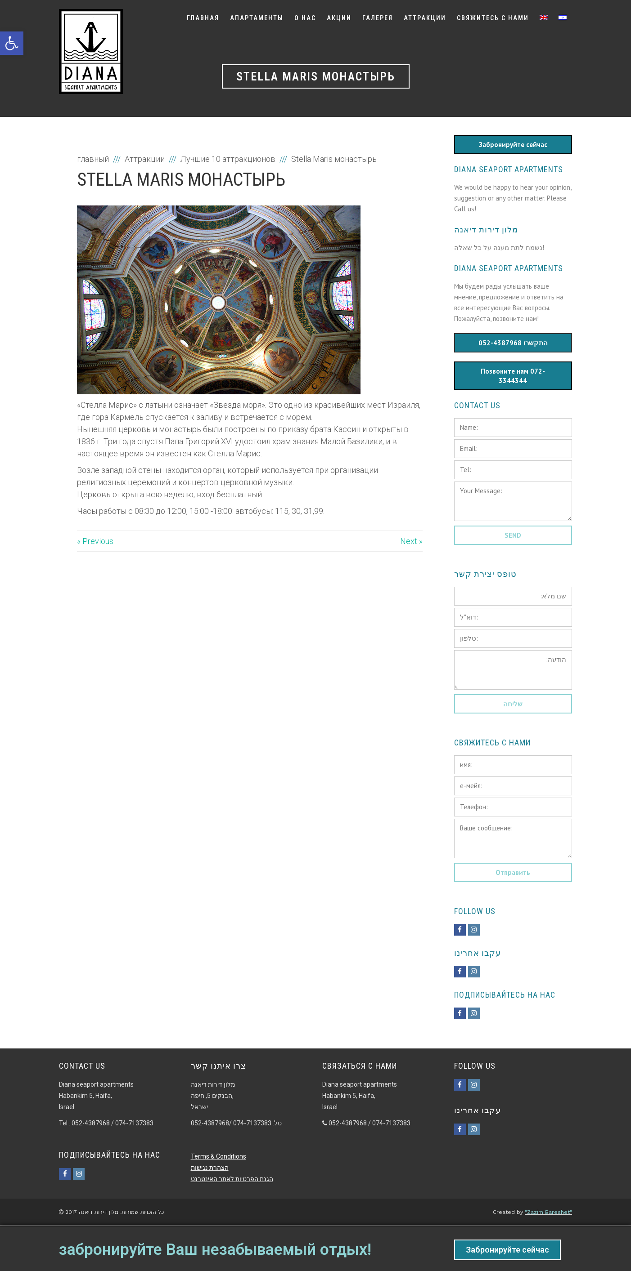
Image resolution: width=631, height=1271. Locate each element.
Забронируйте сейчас (507, 1249)
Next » (411, 541)
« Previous (95, 541)
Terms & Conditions (218, 1156)
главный (94, 159)
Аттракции (145, 159)
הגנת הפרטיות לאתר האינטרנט (232, 1178)
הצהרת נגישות (210, 1167)
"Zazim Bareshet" (548, 1212)
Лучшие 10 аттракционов (227, 159)
